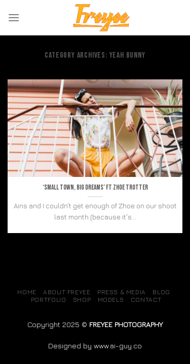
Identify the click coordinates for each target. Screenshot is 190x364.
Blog (161, 292)
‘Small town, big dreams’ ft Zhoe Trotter (95, 188)
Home (26, 292)
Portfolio (48, 299)
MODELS (111, 299)
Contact (146, 299)
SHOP (82, 299)
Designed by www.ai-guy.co (95, 345)
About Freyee (66, 292)
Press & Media (121, 292)
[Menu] (14, 17)
